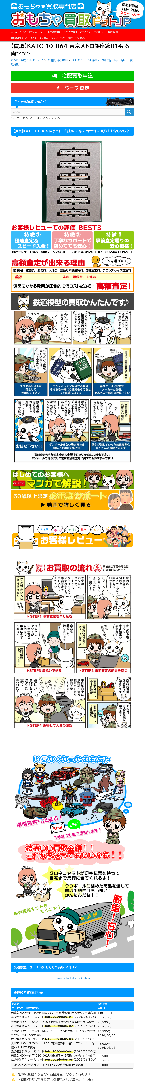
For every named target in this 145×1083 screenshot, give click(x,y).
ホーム (14, 32)
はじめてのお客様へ (77, 38)
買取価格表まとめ (19, 38)
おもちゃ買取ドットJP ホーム (27, 60)
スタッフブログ (58, 38)
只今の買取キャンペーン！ (32, 32)
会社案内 (44, 38)
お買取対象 (85, 32)
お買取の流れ (54, 32)
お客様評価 (113, 32)
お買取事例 (99, 32)
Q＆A (33, 38)
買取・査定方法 (70, 32)
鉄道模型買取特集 (58, 60)
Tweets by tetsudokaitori (72, 978)
